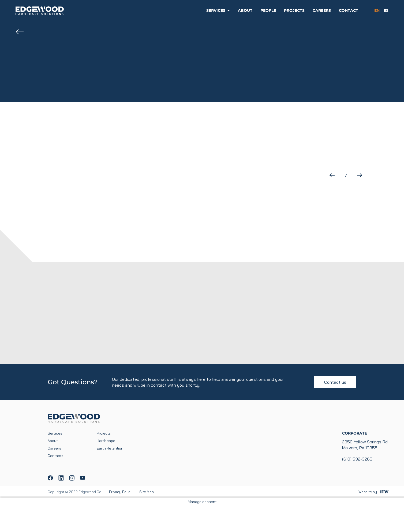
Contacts (55, 456)
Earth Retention (110, 448)
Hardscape (106, 441)
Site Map (146, 492)
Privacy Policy (121, 492)
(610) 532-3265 (357, 459)
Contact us (335, 382)
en (377, 10)
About (245, 10)
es (386, 10)
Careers (322, 10)
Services (215, 10)
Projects (294, 10)
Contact (348, 10)
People (268, 10)
